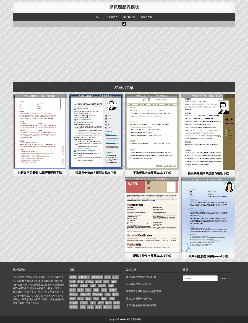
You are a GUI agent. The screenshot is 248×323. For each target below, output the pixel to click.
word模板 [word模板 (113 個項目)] (97, 277)
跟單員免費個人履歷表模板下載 (95, 173)
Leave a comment (48, 96)
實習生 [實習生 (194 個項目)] (73, 285)
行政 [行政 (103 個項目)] (111, 298)
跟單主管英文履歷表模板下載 (152, 256)
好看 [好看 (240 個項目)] (106, 281)
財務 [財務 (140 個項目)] (108, 302)
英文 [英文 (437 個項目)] (80, 298)
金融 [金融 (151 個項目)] (90, 307)
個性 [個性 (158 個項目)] (107, 277)
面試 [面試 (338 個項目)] (116, 307)
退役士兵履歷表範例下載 (139, 298)
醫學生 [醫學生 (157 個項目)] (73, 307)
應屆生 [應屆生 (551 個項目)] (101, 285)
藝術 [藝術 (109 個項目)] (104, 298)
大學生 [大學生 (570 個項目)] (89, 281)
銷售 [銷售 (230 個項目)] (98, 307)
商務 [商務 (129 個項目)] (80, 281)
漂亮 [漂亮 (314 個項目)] (104, 290)
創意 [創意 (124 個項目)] (115, 277)
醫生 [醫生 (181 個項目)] (82, 307)
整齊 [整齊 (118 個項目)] (80, 290)
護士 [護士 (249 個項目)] (93, 302)
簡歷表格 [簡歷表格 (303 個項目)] (97, 294)
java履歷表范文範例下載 (139, 284)
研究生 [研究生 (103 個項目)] (73, 294)
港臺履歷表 (146, 17)
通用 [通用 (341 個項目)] (116, 302)
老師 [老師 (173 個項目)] (72, 298)
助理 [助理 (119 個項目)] (72, 281)
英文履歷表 (129, 17)
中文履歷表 (112, 17)
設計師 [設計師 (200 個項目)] (83, 302)
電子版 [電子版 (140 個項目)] (107, 307)
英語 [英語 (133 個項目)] (88, 298)
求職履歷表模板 (124, 6)
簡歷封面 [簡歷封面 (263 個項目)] (85, 294)
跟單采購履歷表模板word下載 (208, 256)
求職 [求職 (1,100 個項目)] (96, 290)
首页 (98, 17)
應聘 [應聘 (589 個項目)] (111, 285)
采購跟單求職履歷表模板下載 (152, 173)
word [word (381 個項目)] (73, 277)
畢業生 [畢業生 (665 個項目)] (112, 290)
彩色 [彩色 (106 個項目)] (93, 285)
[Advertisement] (119, 54)
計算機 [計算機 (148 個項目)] (73, 302)
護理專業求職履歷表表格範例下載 (143, 291)
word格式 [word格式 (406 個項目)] (84, 277)
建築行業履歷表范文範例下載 (141, 277)
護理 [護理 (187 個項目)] (100, 302)
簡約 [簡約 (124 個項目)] (107, 294)
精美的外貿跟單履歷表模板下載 (208, 173)
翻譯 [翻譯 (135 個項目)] (115, 294)
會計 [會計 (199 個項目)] (88, 290)
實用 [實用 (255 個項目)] (114, 281)
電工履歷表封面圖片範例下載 (141, 305)
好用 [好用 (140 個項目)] (98, 281)
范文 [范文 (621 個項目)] (96, 298)
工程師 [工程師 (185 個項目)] (83, 285)
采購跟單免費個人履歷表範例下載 (40, 172)
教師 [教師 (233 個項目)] (72, 290)
